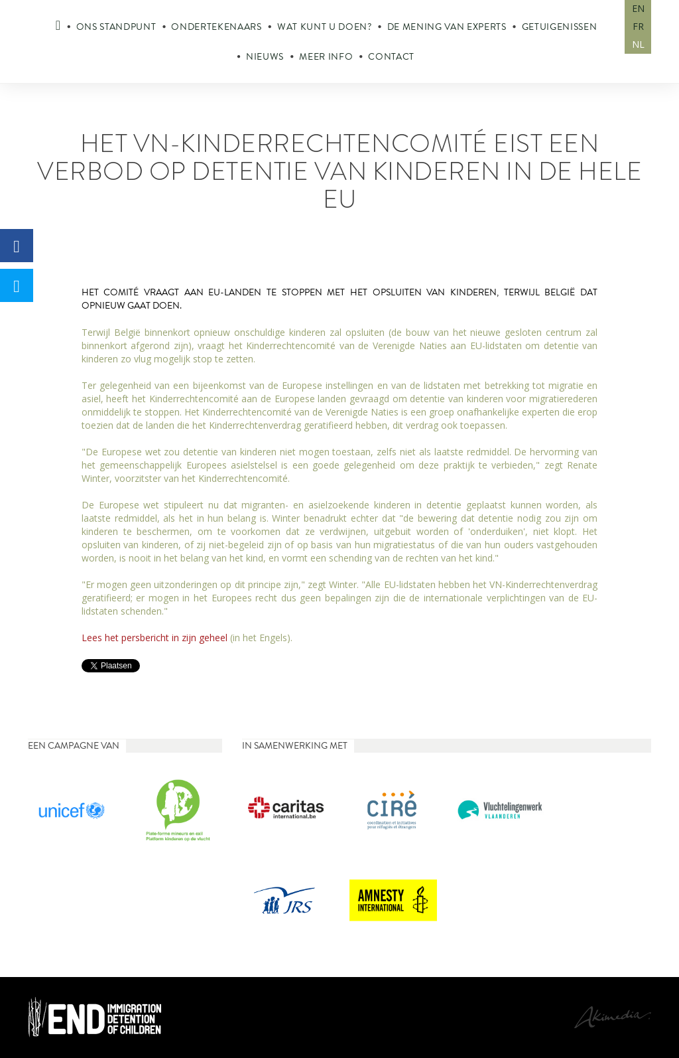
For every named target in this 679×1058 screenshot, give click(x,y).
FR (638, 26)
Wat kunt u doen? (324, 27)
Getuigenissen (559, 27)
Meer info (326, 57)
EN (638, 8)
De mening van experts (447, 27)
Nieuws (265, 57)
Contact (391, 57)
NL (638, 44)
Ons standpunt (116, 27)
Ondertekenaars (216, 27)
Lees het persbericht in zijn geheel (156, 637)
